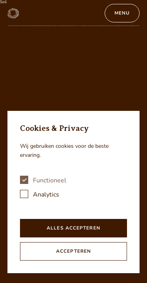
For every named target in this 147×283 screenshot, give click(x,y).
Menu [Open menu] (122, 13)
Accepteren (73, 251)
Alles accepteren (73, 228)
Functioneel (49, 180)
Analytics (46, 194)
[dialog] (73, 192)
